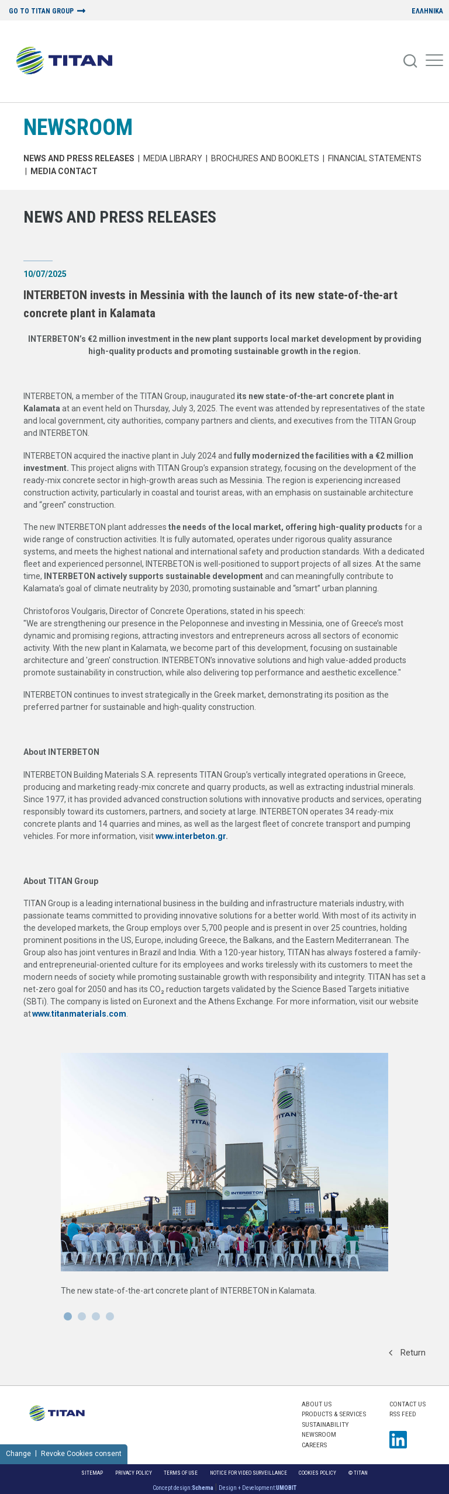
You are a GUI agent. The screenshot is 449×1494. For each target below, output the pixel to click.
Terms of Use (181, 1472)
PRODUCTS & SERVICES (334, 1414)
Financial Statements (375, 158)
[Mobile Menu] (434, 61)
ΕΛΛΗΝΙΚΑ (427, 11)
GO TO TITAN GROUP (41, 11)
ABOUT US (316, 1404)
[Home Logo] (69, 61)
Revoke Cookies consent (81, 1454)
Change (18, 1454)
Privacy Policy (133, 1472)
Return (407, 1352)
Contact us (407, 1404)
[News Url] (224, 1192)
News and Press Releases (78, 158)
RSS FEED (402, 1414)
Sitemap (92, 1472)
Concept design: (183, 1488)
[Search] (411, 61)
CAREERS (314, 1445)
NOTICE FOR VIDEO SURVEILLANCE (248, 1472)
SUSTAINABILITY (325, 1424)
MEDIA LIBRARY (172, 158)
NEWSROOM (78, 127)
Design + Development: (257, 1488)
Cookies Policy (317, 1472)
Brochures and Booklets (265, 158)
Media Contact (64, 171)
